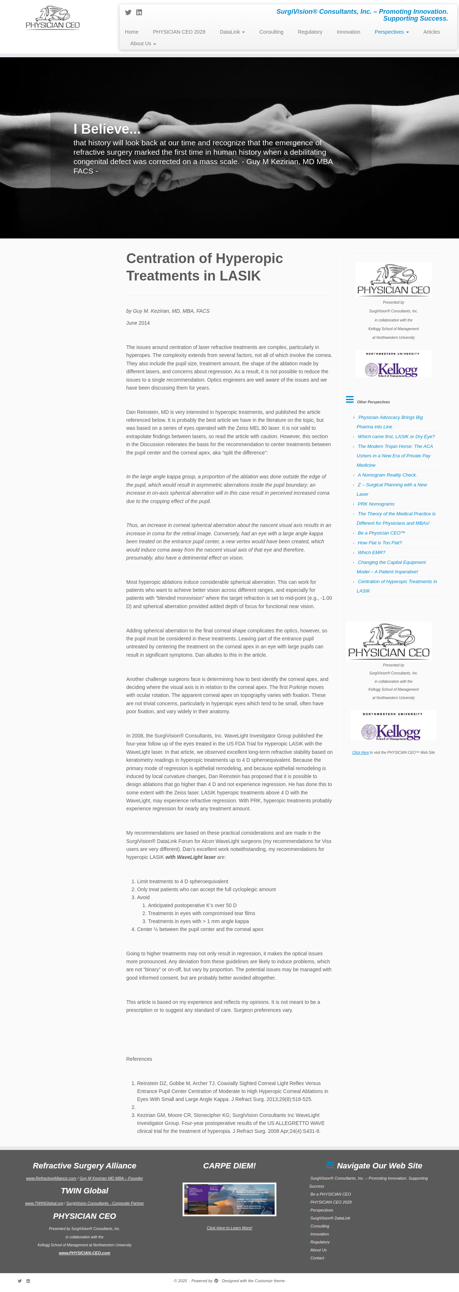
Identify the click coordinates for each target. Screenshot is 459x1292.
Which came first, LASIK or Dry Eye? (396, 436)
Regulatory (310, 32)
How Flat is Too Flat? (380, 542)
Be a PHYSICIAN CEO (330, 1194)
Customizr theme (270, 1281)
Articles (431, 32)
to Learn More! (239, 1228)
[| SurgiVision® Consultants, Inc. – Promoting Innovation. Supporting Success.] (53, 17)
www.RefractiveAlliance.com (51, 1178)
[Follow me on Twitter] (130, 12)
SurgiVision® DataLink (330, 1218)
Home (131, 32)
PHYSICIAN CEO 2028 (179, 32)
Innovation (348, 32)
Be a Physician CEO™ (381, 533)
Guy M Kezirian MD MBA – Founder (111, 1178)
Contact (317, 1258)
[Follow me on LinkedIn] (141, 12)
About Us (143, 43)
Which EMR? (371, 552)
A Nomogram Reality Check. (387, 475)
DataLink (232, 32)
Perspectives (392, 32)
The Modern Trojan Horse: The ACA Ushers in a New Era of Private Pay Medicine (395, 456)
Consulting (271, 32)
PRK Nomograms (376, 504)
